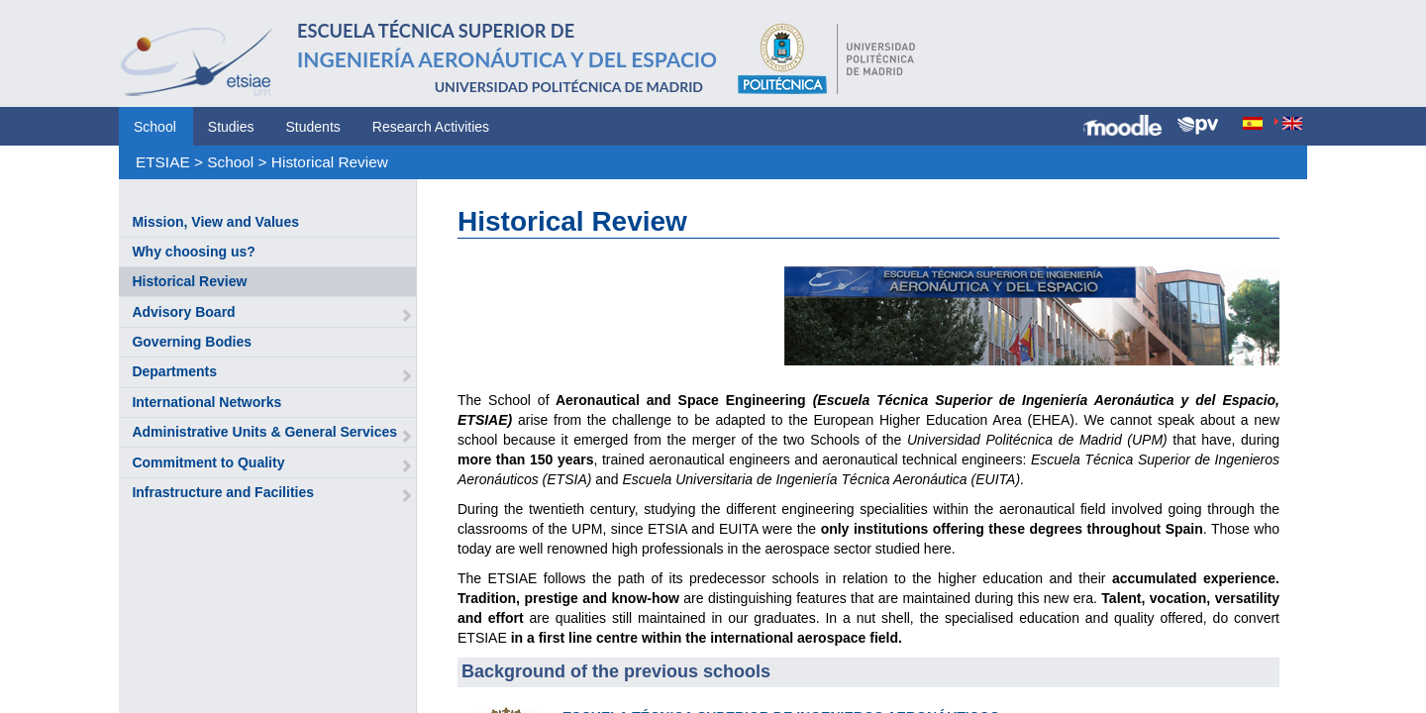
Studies (231, 127)
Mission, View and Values (215, 222)
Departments (174, 371)
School (155, 127)
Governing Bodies (192, 342)
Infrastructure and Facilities (223, 492)
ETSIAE (163, 161)
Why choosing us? (193, 251)
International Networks (206, 402)
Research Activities (430, 127)
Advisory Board (183, 312)
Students (313, 127)
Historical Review (329, 161)
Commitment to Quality (208, 462)
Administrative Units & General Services (264, 432)
